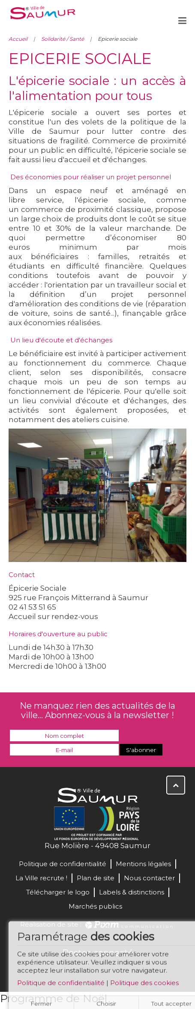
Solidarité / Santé (62, 39)
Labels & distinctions (131, 892)
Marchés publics (95, 906)
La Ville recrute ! (41, 878)
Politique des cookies (144, 985)
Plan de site (95, 878)
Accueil (18, 39)
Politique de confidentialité (61, 985)
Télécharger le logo (58, 892)
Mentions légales (143, 864)
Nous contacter (149, 878)
